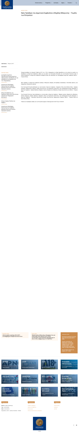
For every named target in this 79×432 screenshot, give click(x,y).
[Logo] (39, 423)
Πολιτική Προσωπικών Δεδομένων (35, 410)
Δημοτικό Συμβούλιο (32, 407)
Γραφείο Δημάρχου (31, 405)
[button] (76, 2)
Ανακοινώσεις (4, 82)
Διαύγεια (56, 407)
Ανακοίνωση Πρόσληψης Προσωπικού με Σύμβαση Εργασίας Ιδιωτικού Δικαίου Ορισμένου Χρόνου (8, 87)
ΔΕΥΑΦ (55, 408)
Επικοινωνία (4, 402)
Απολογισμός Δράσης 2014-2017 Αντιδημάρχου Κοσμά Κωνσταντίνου (12, 335)
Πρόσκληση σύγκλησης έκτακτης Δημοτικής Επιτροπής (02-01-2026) (69, 338)
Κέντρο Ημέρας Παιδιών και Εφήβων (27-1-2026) (68, 350)
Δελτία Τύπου (24, 10)
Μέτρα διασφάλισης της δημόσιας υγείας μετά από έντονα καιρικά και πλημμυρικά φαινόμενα (9, 95)
